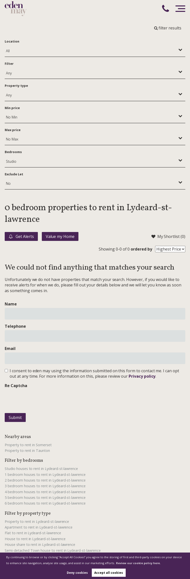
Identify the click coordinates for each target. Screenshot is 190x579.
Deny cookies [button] (77, 573)
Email (10, 348)
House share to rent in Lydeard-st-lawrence (40, 544)
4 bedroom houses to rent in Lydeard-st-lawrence (45, 491)
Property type (16, 85)
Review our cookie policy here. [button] (138, 563)
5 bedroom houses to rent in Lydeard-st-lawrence (45, 497)
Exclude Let (14, 174)
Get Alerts (21, 236)
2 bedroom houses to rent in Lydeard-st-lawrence (45, 480)
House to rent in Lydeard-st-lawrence (35, 538)
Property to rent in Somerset (28, 444)
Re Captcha (16, 385)
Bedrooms (13, 152)
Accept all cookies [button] (108, 573)
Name (11, 304)
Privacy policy (142, 376)
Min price (12, 108)
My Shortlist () (168, 236)
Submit (15, 417)
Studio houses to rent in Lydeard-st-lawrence (41, 468)
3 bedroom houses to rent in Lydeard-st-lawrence (45, 486)
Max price (13, 130)
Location (12, 41)
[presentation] (42, 399)
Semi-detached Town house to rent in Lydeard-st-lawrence (52, 550)
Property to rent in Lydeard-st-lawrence (37, 521)
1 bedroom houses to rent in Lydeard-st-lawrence (45, 474)
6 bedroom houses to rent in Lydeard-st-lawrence (45, 503)
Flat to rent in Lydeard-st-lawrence (33, 533)
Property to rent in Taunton (27, 450)
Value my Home (60, 236)
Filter (9, 63)
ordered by (141, 249)
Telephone (15, 326)
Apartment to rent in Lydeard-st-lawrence (38, 527)
